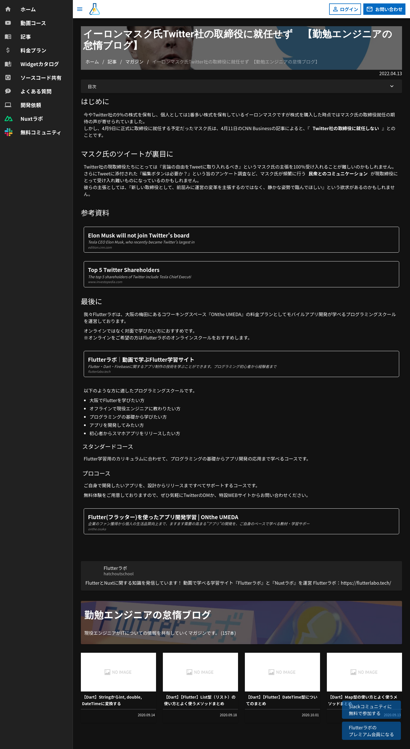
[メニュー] (80, 9)
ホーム (92, 61)
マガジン (134, 61)
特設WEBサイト (235, 495)
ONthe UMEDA (226, 314)
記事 (112, 61)
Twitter (190, 495)
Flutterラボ (104, 314)
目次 (241, 86)
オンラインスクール (191, 337)
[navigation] (36, 70)
